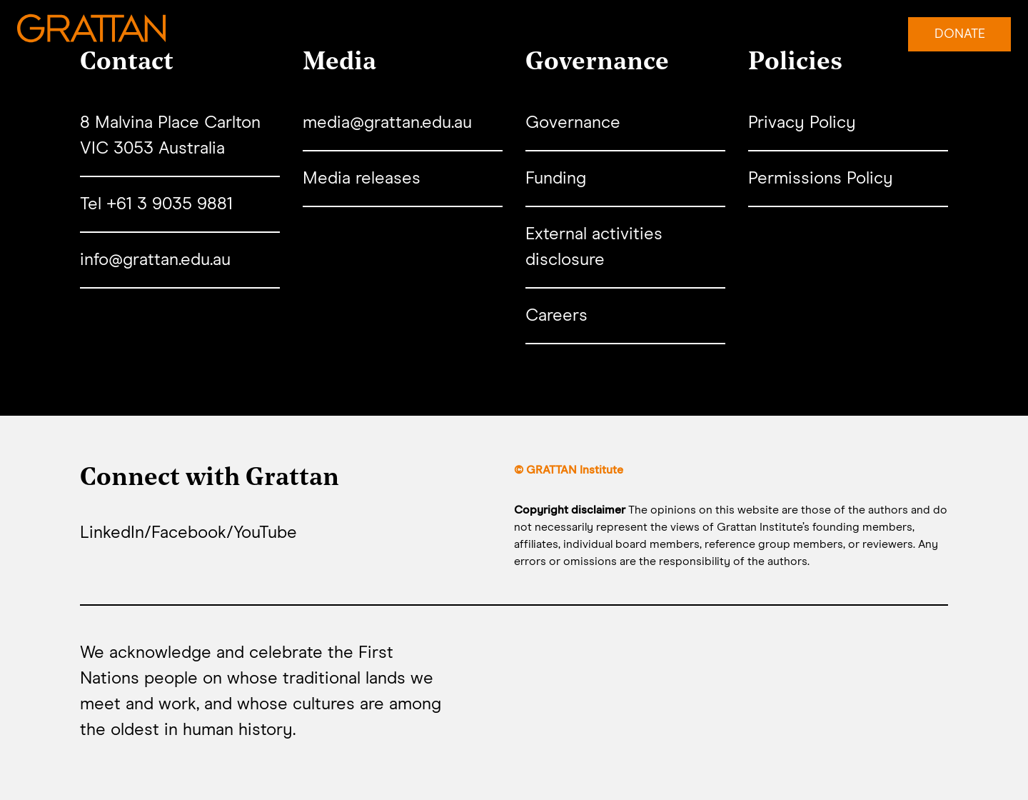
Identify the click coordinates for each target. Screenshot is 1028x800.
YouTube (265, 532)
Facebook (188, 532)
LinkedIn (112, 532)
